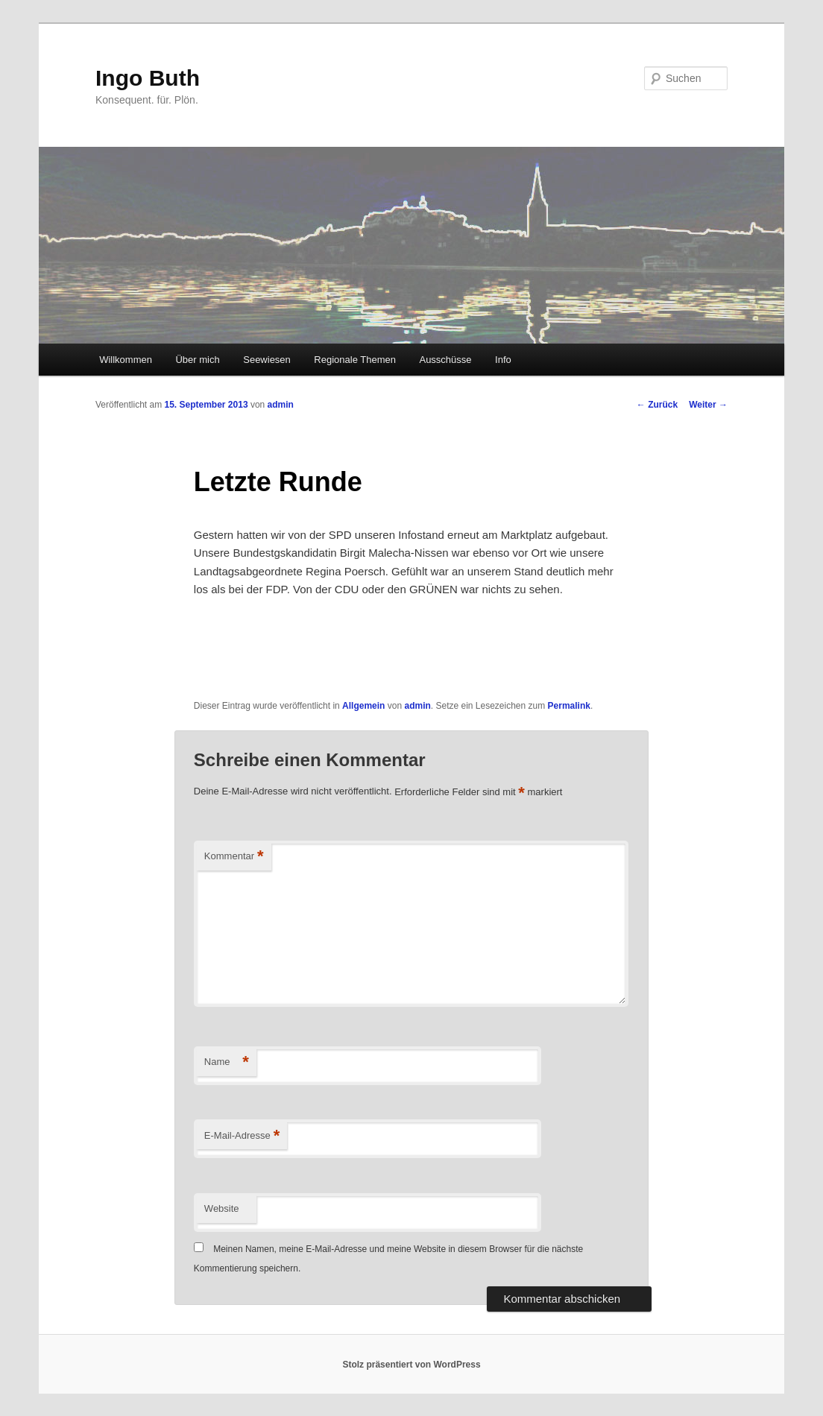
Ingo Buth (147, 78)
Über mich (197, 359)
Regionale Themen (355, 359)
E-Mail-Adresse (242, 1136)
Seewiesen (267, 359)
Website (221, 1208)
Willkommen (125, 359)
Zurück (657, 404)
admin (281, 404)
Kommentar (234, 856)
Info (503, 359)
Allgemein (363, 706)
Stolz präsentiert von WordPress (411, 1364)
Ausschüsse (445, 359)
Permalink (569, 706)
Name (226, 1062)
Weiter (708, 404)
